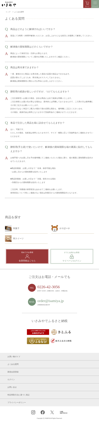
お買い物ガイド (13, 357)
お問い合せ (12, 387)
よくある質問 (13, 364)
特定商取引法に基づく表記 (18, 395)
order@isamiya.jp (50, 301)
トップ (8, 12)
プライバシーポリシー (16, 402)
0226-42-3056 (48, 287)
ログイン (11, 380)
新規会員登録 (13, 372)
